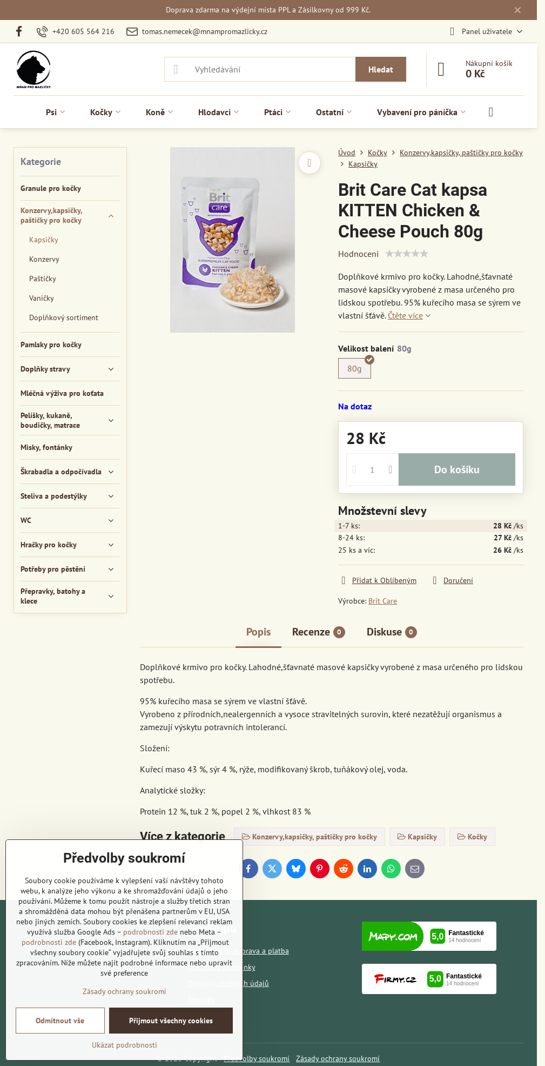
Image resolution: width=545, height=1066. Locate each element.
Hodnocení (358, 253)
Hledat (380, 69)
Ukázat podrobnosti (124, 1045)
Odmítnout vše (60, 1020)
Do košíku (457, 469)
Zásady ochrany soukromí (338, 1058)
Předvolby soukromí (257, 1058)
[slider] (406, 253)
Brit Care (382, 601)
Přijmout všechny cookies (171, 1020)
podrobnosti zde (150, 932)
